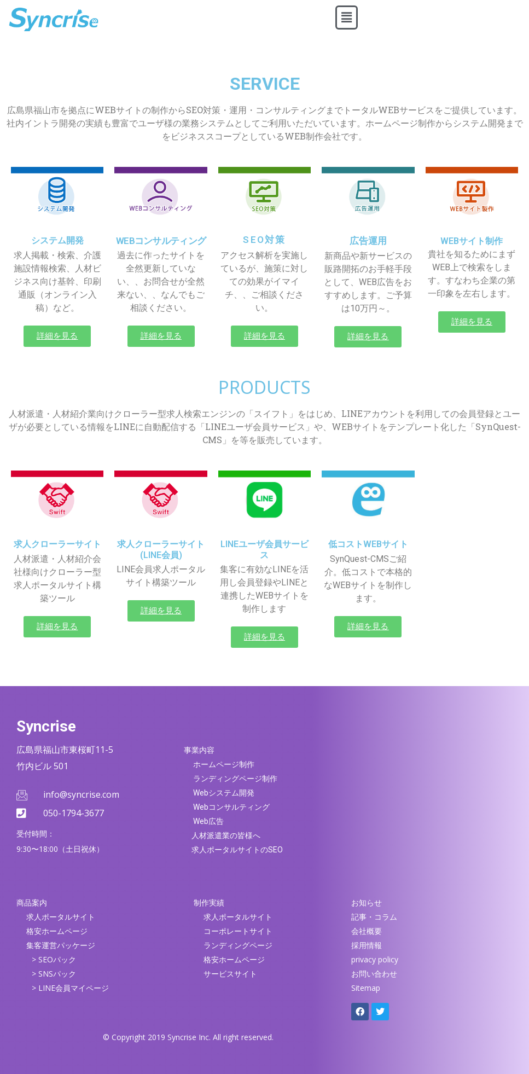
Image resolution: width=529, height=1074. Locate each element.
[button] (346, 17)
